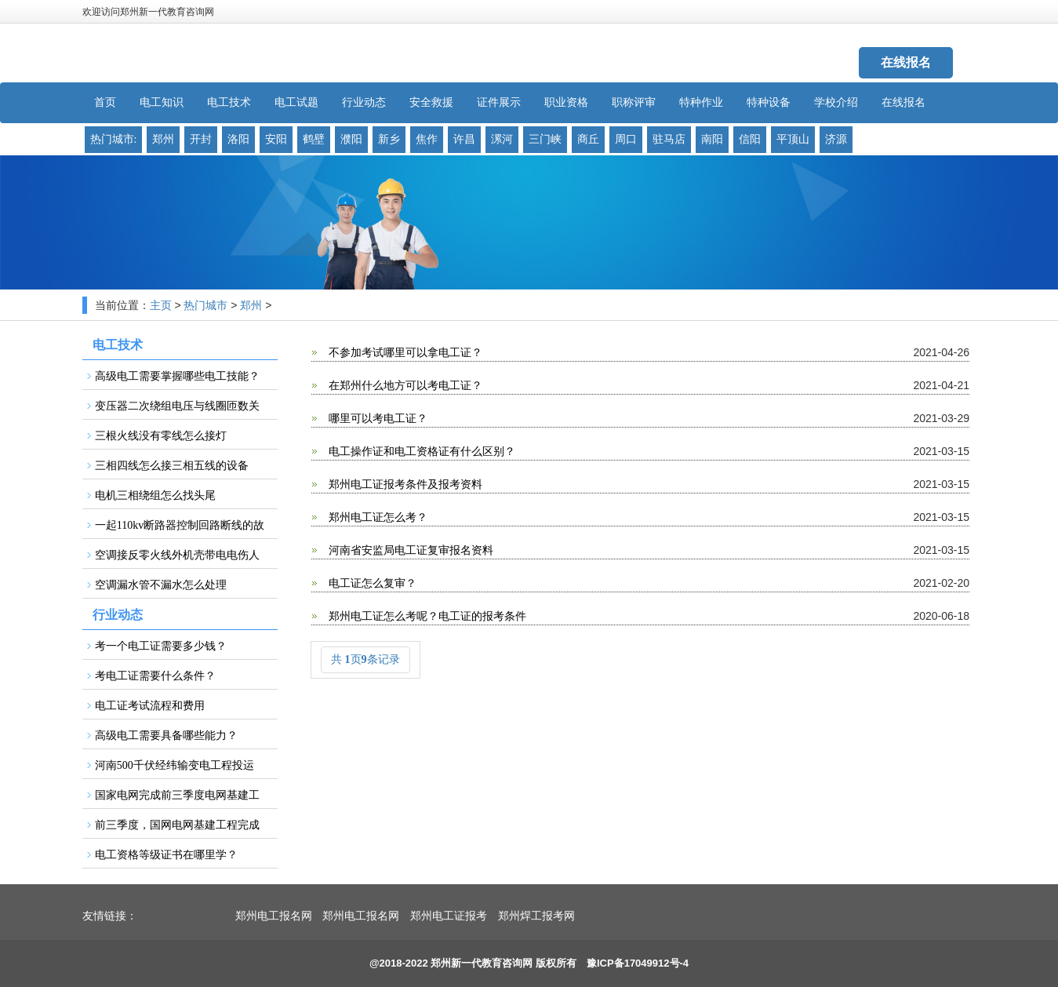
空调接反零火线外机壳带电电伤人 (177, 555)
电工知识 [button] (162, 102)
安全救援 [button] (431, 102)
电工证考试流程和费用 (150, 706)
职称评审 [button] (634, 102)
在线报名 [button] (903, 102)
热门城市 (205, 305)
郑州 (251, 305)
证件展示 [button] (499, 102)
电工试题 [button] (296, 102)
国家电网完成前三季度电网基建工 (177, 795)
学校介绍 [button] (836, 102)
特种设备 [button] (769, 102)
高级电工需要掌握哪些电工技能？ (177, 376)
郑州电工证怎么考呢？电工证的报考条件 (425, 616)
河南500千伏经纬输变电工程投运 (174, 765)
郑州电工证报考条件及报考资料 (403, 484)
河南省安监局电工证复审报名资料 (409, 550)
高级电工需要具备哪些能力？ (166, 735)
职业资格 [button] (566, 102)
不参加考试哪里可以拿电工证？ (403, 353)
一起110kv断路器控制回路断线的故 (179, 525)
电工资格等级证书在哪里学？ (166, 855)
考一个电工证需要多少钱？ (161, 646)
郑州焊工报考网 (536, 916)
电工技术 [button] (229, 102)
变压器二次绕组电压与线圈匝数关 (177, 406)
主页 (161, 305)
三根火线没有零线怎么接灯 (161, 436)
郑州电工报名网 (273, 916)
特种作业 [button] (701, 102)
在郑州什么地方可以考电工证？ (403, 386)
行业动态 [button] (364, 102)
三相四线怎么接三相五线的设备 (172, 466)
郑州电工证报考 (448, 916)
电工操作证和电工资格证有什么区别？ (420, 451)
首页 (105, 102)
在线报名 (906, 62)
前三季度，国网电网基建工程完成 (177, 825)
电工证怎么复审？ (370, 583)
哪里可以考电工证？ (376, 418)
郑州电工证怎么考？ (376, 517)
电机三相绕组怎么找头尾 (155, 495)
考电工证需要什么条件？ (155, 676)
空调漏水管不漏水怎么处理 (161, 585)
